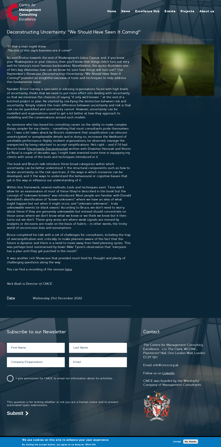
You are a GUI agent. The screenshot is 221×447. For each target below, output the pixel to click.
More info (90, 444)
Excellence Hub (147, 11)
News (125, 11)
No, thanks (190, 441)
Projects (187, 11)
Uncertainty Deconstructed (47, 149)
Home (111, 11)
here (68, 269)
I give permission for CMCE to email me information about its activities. (64, 378)
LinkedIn (168, 373)
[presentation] (33, 393)
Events (170, 11)
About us (206, 11)
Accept (177, 441)
